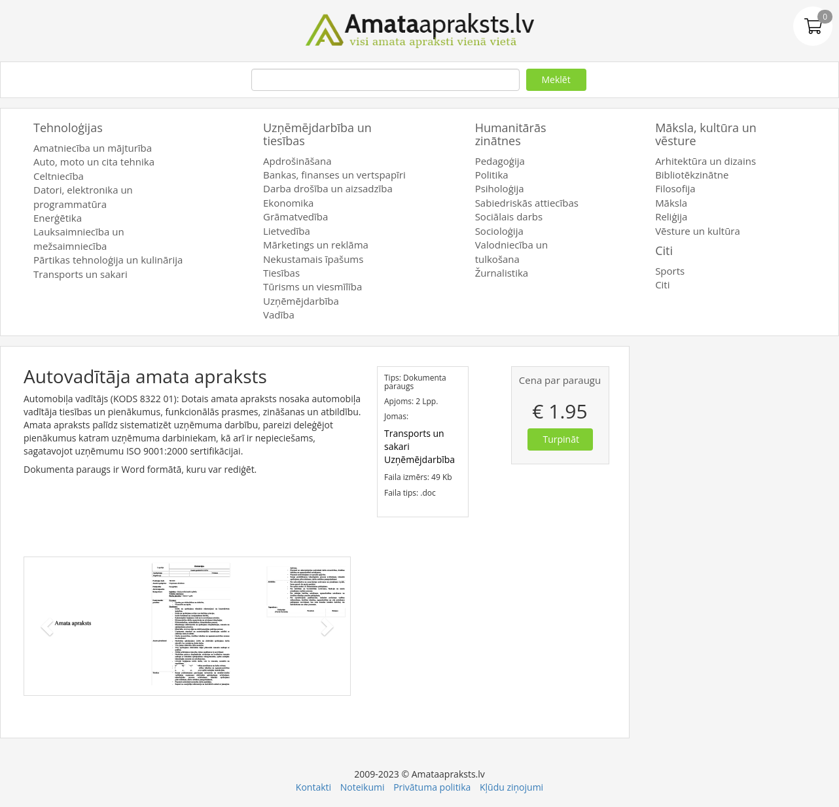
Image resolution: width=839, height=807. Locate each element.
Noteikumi (362, 787)
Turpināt (561, 439)
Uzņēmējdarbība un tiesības (317, 134)
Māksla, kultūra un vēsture (706, 134)
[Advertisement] (741, 542)
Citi (664, 250)
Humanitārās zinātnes (510, 134)
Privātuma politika (432, 787)
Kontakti (313, 787)
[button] (48, 626)
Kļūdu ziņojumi (511, 787)
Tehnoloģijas (68, 127)
